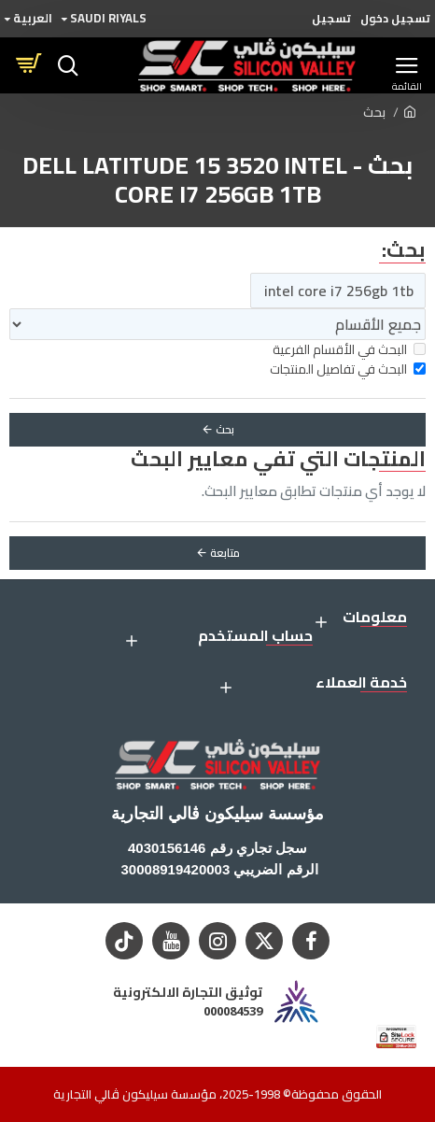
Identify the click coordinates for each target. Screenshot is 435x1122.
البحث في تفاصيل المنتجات (348, 369)
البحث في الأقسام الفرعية (349, 350)
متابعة (225, 552)
